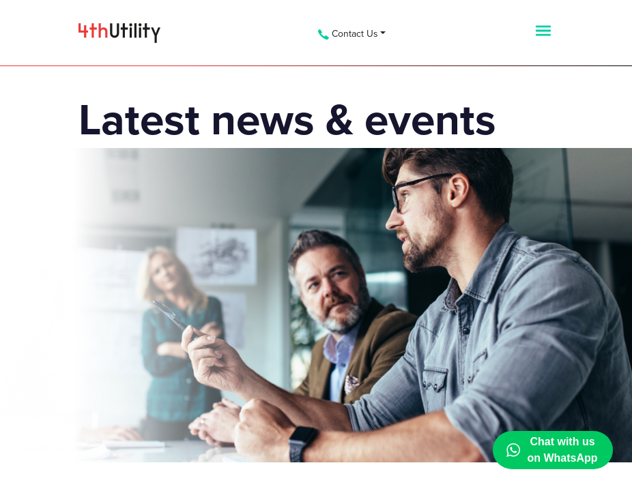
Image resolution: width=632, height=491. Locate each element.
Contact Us (348, 34)
